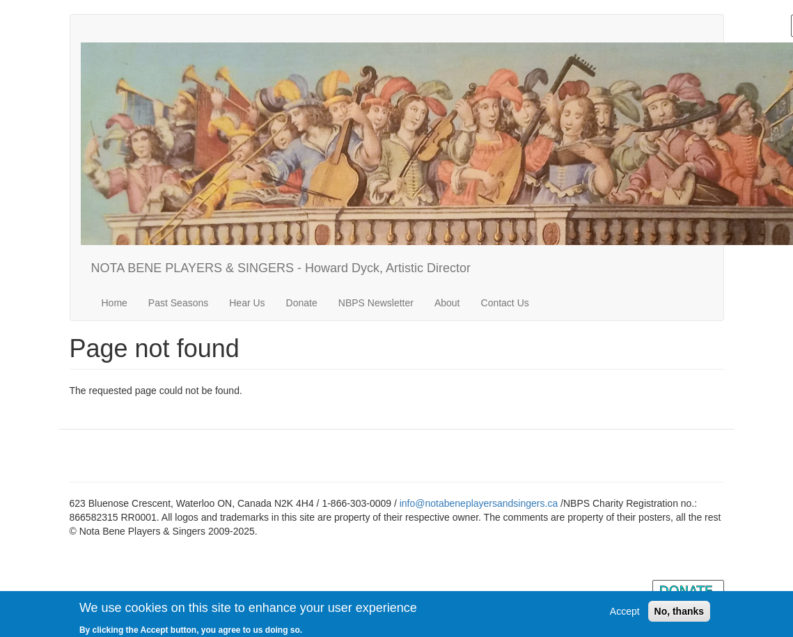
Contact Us (505, 302)
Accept (625, 614)
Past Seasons (178, 302)
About (447, 302)
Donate (301, 302)
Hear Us (247, 302)
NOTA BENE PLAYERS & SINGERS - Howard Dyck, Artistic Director (281, 268)
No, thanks (679, 614)
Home (114, 302)
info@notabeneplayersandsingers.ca (479, 503)
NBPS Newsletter (376, 302)
